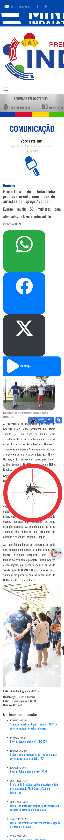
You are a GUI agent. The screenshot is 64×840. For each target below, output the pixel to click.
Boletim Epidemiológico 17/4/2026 (28, 741)
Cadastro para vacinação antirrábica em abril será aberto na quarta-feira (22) (33, 756)
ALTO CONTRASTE (20, 6)
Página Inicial (17, 146)
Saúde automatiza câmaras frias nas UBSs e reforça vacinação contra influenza (33, 726)
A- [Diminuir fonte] (38, 7)
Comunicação (34, 146)
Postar (24, 328)
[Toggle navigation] (6, 89)
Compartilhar (24, 286)
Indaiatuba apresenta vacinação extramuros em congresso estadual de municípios (35, 808)
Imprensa (49, 146)
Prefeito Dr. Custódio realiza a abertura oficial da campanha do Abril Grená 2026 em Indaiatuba (34, 788)
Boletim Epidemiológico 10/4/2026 (28, 772)
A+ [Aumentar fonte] (46, 7)
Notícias (34, 151)
